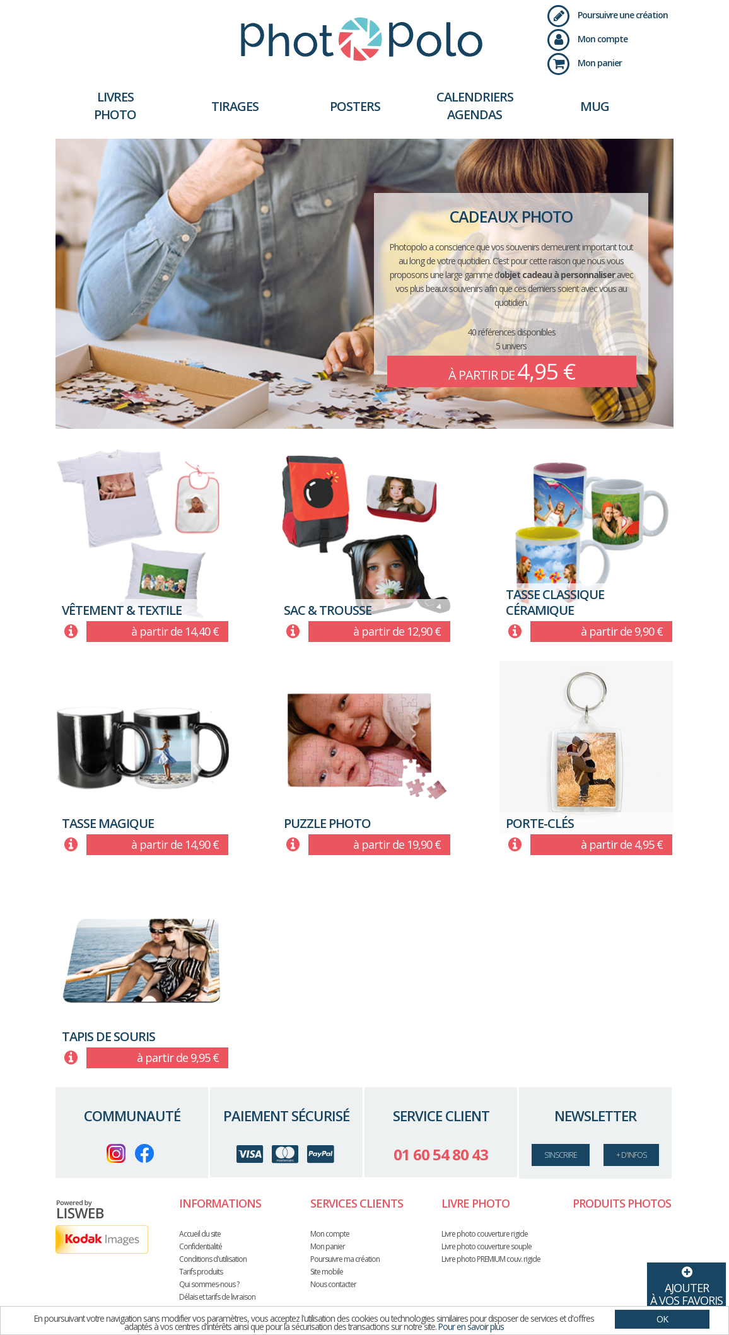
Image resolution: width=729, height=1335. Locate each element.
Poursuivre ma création (345, 1259)
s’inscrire (560, 1155)
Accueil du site (200, 1233)
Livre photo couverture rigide (484, 1233)
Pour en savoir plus (475, 1326)
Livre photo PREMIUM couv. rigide (490, 1259)
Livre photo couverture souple (486, 1246)
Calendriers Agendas (474, 105)
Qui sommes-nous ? (209, 1284)
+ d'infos (631, 1155)
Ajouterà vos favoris (686, 1285)
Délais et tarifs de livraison (217, 1296)
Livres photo (115, 105)
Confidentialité (200, 1246)
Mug (594, 106)
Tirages (235, 106)
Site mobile (326, 1271)
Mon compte (587, 39)
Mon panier (584, 63)
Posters (355, 106)
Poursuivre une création (607, 15)
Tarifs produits (201, 1271)
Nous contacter (333, 1284)
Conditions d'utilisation (213, 1259)
